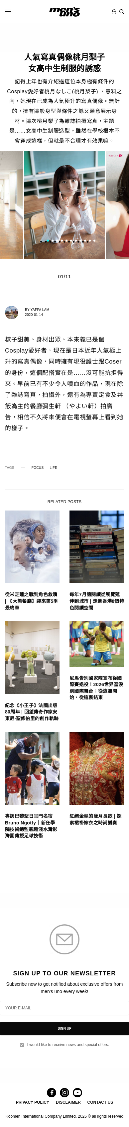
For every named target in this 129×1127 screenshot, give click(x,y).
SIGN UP (64, 1028)
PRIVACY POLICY (32, 1102)
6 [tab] (71, 241)
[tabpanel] (64, 205)
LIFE (53, 468)
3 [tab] (57, 241)
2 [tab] (52, 241)
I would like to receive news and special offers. (68, 1045)
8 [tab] (80, 241)
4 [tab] (62, 241)
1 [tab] (48, 241)
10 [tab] (89, 241)
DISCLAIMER (68, 1102)
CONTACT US (100, 1102)
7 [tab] (75, 241)
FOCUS (38, 468)
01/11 (64, 276)
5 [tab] (66, 241)
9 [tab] (85, 241)
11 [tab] (94, 241)
